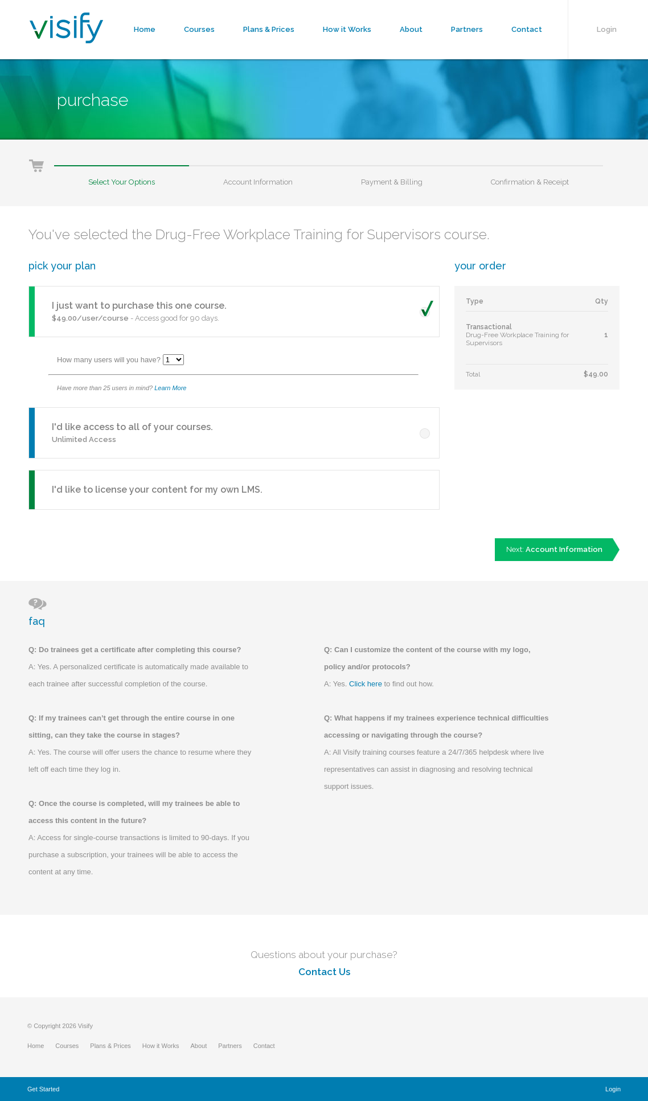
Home (144, 29)
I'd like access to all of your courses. (132, 426)
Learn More (170, 387)
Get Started (43, 1089)
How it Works (347, 29)
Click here (365, 684)
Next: (554, 549)
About (411, 29)
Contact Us (324, 971)
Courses (199, 29)
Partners (467, 29)
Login (607, 29)
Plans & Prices (268, 29)
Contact (526, 29)
